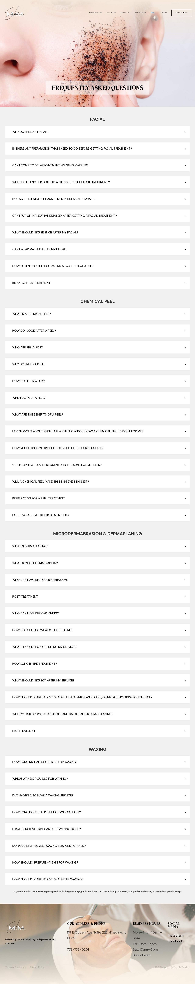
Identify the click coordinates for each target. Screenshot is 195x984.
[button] (97, 132)
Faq (152, 13)
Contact (163, 13)
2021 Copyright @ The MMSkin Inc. (172, 967)
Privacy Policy (37, 967)
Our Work (111, 13)
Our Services (95, 13)
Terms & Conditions (15, 967)
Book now (181, 13)
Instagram (176, 935)
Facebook (175, 941)
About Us (124, 13)
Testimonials (140, 13)
